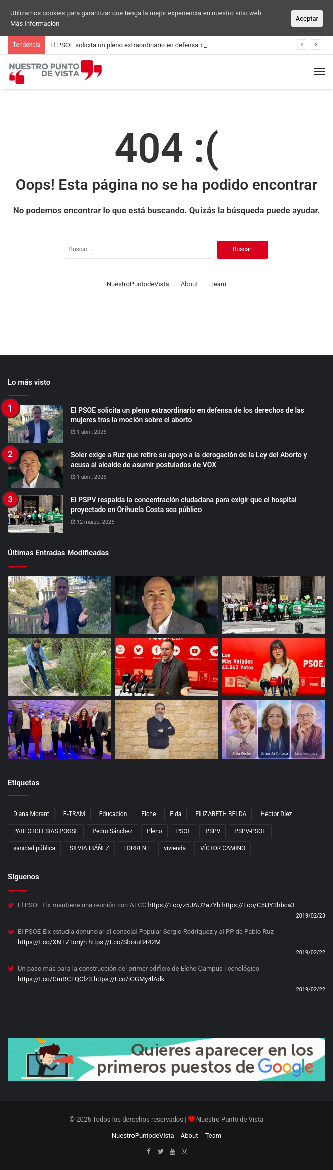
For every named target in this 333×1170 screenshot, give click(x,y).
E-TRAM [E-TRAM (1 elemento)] (74, 814)
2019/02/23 (310, 915)
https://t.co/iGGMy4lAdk (129, 979)
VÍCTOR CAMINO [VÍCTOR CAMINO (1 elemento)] (222, 848)
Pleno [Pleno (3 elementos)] (154, 831)
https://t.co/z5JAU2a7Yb (184, 905)
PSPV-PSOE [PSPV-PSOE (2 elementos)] (250, 831)
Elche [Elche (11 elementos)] (148, 814)
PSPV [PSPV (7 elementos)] (212, 831)
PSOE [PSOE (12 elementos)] (183, 831)
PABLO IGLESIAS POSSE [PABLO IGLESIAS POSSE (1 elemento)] (45, 831)
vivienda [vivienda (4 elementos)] (175, 848)
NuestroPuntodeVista (138, 284)
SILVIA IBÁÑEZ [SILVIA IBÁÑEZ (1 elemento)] (89, 848)
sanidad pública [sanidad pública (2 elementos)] (34, 848)
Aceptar (307, 18)
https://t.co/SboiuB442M (124, 942)
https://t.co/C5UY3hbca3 (258, 905)
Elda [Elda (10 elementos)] (175, 814)
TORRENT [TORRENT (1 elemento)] (136, 848)
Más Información (34, 23)
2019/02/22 (310, 952)
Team (218, 284)
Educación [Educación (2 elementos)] (113, 814)
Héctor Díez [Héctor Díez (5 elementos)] (276, 814)
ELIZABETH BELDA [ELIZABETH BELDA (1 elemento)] (220, 814)
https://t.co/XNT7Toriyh (52, 942)
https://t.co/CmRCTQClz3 (55, 979)
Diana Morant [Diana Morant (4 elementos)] (31, 814)
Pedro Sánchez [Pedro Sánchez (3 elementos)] (112, 831)
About (189, 284)
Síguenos (23, 876)
